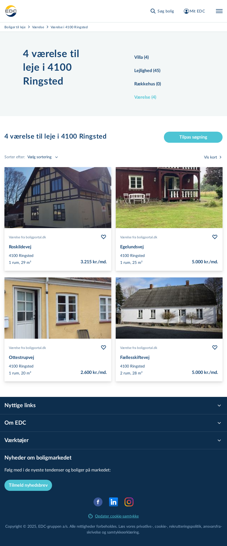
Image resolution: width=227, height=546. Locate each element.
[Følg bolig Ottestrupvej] (103, 347)
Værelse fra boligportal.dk (27, 237)
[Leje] (11, 11)
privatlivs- (144, 526)
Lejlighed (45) (147, 70)
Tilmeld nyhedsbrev (28, 485)
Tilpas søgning (193, 137)
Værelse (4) (145, 97)
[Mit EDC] (194, 11)
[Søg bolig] (162, 11)
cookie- (161, 526)
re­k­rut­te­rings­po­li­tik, (186, 526)
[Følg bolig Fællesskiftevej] (214, 347)
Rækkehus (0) (147, 84)
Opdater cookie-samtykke (113, 516)
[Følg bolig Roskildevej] (103, 237)
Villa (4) (141, 57)
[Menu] (219, 11)
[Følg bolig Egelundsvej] (214, 237)
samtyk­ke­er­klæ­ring (123, 532)
